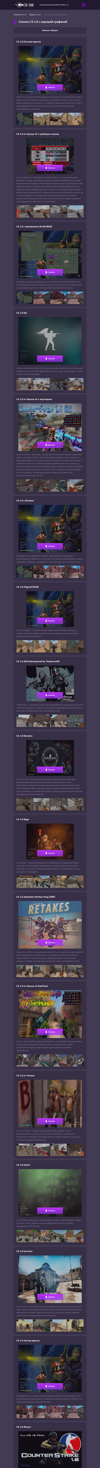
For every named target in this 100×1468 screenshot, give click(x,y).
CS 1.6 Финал (23, 1427)
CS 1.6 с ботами (25, 500)
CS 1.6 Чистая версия (28, 1340)
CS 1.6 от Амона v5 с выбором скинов (37, 134)
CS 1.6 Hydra (23, 1165)
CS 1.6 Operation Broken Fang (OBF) (35, 897)
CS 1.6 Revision (24, 736)
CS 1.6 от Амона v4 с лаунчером (34, 399)
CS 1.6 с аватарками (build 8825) (34, 226)
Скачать (50, 87)
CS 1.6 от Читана (25, 1075)
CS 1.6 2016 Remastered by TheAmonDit (38, 661)
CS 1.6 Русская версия (28, 41)
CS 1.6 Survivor (24, 1251)
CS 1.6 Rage (22, 819)
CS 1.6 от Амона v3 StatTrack (32, 986)
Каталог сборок (50, 30)
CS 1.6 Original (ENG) (27, 587)
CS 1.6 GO (21, 313)
